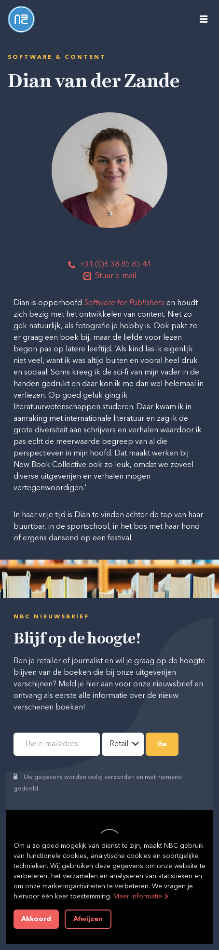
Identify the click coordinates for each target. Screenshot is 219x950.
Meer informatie (137, 896)
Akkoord (36, 919)
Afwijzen (88, 919)
